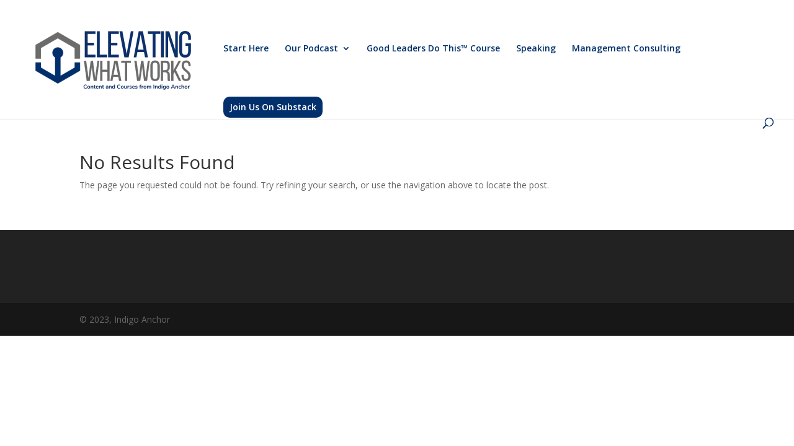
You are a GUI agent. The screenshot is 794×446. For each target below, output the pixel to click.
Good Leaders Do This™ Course (433, 49)
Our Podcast (311, 49)
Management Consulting (626, 49)
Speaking (536, 49)
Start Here (246, 49)
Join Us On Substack (273, 107)
